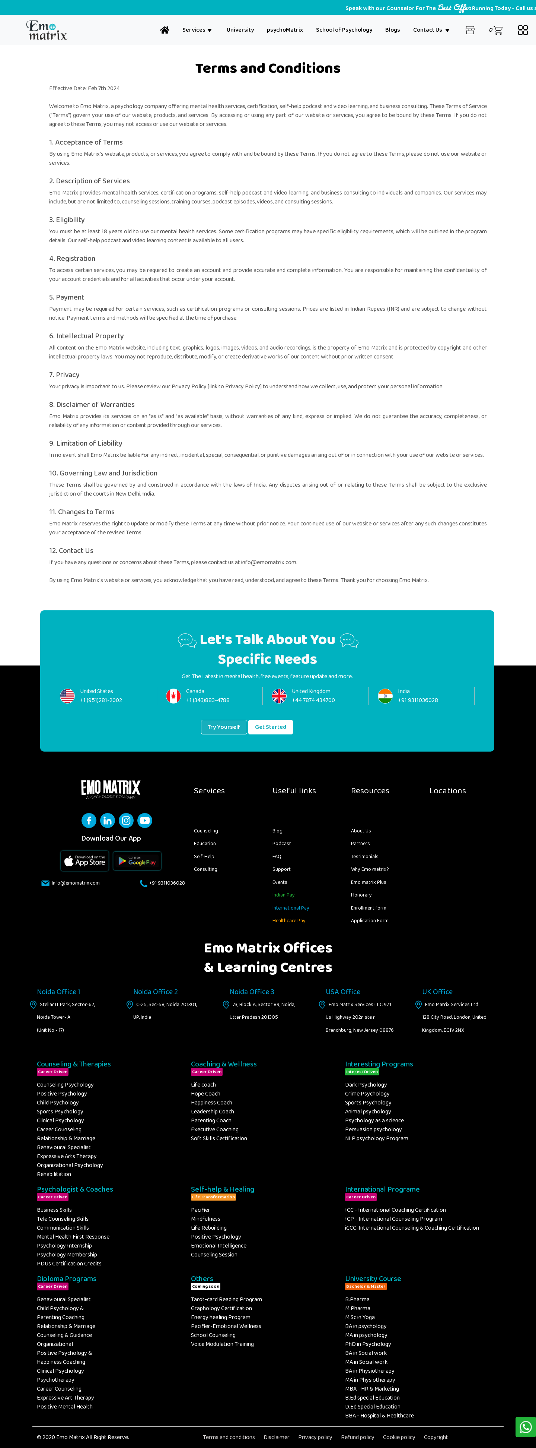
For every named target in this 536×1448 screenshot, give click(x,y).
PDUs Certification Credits (69, 1263)
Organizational (55, 1344)
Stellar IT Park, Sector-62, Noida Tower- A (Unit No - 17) (66, 1017)
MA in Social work (366, 1362)
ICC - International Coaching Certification (395, 1210)
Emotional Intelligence (218, 1246)
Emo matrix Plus (368, 882)
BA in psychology (366, 1326)
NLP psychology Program (376, 1138)
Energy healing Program (221, 1317)
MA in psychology (366, 1335)
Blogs (392, 30)
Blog (277, 831)
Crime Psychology (367, 1093)
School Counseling (213, 1335)
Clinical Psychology (60, 1120)
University (240, 30)
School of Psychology (344, 30)
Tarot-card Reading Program (226, 1299)
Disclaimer (277, 1437)
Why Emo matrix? (370, 869)
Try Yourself (224, 727)
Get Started (270, 727)
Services (197, 30)
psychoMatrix (285, 30)
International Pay (290, 908)
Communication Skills (63, 1228)
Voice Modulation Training (222, 1344)
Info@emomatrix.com (74, 883)
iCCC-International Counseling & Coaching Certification (412, 1228)
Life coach (203, 1085)
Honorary (361, 895)
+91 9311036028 (166, 883)
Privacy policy (315, 1437)
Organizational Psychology (70, 1165)
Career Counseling (59, 1129)
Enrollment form (368, 908)
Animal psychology (368, 1111)
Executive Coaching (215, 1129)
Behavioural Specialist (64, 1147)
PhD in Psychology (368, 1344)
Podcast (281, 844)
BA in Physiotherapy (370, 1371)
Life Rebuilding (209, 1228)
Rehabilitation (54, 1174)
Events (279, 882)
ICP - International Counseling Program (393, 1219)
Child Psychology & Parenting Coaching (60, 1313)
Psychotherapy (55, 1380)
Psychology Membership (67, 1254)
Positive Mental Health (65, 1406)
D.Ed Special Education (373, 1406)
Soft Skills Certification (219, 1138)
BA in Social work (366, 1353)
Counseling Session (214, 1254)
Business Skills (54, 1210)
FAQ (276, 857)
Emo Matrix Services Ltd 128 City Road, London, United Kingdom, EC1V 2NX (454, 1017)
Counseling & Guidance (64, 1335)
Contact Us (431, 30)
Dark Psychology (366, 1085)
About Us (361, 831)
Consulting (205, 869)
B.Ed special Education (372, 1398)
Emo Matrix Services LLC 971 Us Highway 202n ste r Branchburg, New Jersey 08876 (360, 1017)
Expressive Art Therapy (65, 1398)
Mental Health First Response (73, 1237)
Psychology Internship (64, 1246)
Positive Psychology (62, 1093)
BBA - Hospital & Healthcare (379, 1415)
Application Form (370, 921)
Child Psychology (58, 1102)
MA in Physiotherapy (370, 1380)
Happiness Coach (211, 1102)
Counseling (206, 831)
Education (205, 844)
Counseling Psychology (65, 1085)
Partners (360, 844)
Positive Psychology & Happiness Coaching (64, 1358)
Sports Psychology (60, 1111)
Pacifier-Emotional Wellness (226, 1326)
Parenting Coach (211, 1120)
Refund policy (357, 1437)
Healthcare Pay (289, 921)
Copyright (436, 1437)
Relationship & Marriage (66, 1138)
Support (281, 869)
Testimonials (365, 857)
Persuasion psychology (373, 1129)
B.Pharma (357, 1299)
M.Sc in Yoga (360, 1317)
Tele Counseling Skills (63, 1219)
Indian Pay (283, 895)
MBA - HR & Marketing (372, 1389)
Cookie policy (399, 1437)
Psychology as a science (374, 1120)
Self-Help (204, 857)
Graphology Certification (221, 1308)
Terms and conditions (229, 1437)
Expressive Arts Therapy (67, 1156)
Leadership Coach (212, 1111)
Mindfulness (205, 1219)
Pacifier (200, 1210)
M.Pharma (357, 1308)
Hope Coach (205, 1093)
